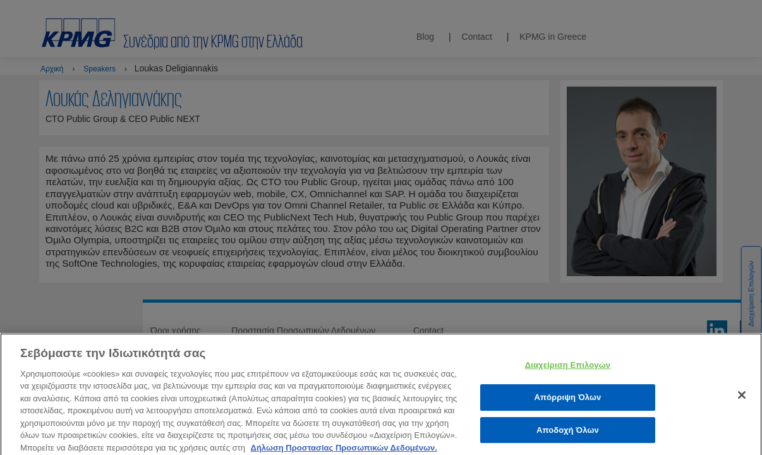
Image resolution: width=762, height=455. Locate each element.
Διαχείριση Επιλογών (567, 370)
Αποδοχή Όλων (567, 434)
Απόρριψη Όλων (567, 401)
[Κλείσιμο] (742, 400)
